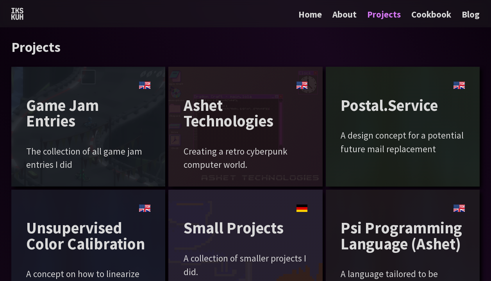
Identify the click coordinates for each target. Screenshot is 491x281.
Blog (471, 14)
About (344, 14)
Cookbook (431, 14)
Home (310, 14)
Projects (384, 14)
